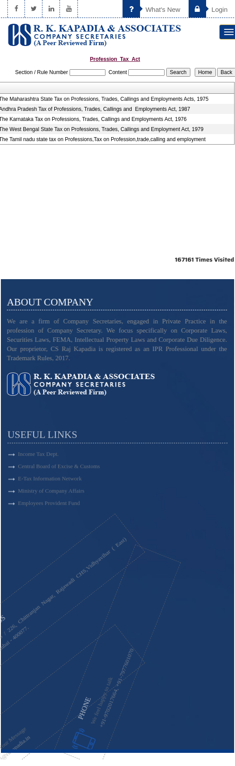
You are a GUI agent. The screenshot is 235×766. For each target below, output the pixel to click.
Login (208, 9)
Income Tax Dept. (38, 469)
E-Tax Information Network (50, 494)
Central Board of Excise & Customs (59, 482)
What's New (151, 9)
